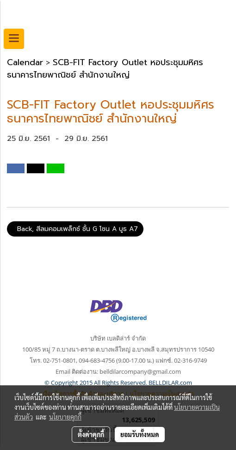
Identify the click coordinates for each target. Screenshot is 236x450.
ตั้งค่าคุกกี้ (91, 434)
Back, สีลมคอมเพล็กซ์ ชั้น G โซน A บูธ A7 (75, 229)
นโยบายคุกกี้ (65, 417)
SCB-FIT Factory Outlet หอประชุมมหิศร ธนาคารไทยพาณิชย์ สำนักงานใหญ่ (105, 68)
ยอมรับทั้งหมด (139, 434)
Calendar (25, 62)
